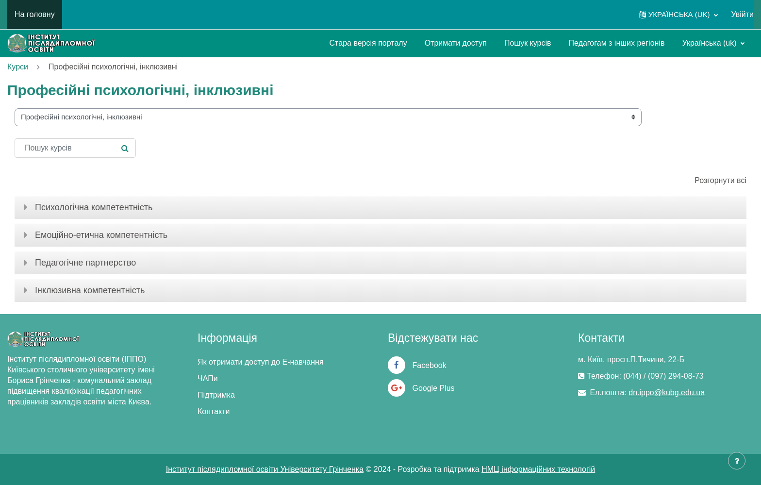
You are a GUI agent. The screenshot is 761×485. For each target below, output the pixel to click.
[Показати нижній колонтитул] (736, 460)
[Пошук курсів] (75, 148)
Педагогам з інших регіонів (617, 43)
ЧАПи (208, 378)
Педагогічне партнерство (85, 263)
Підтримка (216, 395)
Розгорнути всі (720, 180)
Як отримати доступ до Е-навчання (261, 362)
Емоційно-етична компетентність (101, 235)
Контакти (214, 411)
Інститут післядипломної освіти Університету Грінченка (265, 469)
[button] (679, 14)
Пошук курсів (527, 43)
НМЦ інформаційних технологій (538, 469)
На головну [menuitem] (35, 14)
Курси (17, 67)
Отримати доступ (456, 43)
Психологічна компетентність (93, 207)
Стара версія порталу (368, 43)
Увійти (742, 14)
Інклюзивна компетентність (90, 290)
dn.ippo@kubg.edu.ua (667, 392)
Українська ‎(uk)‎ (710, 43)
